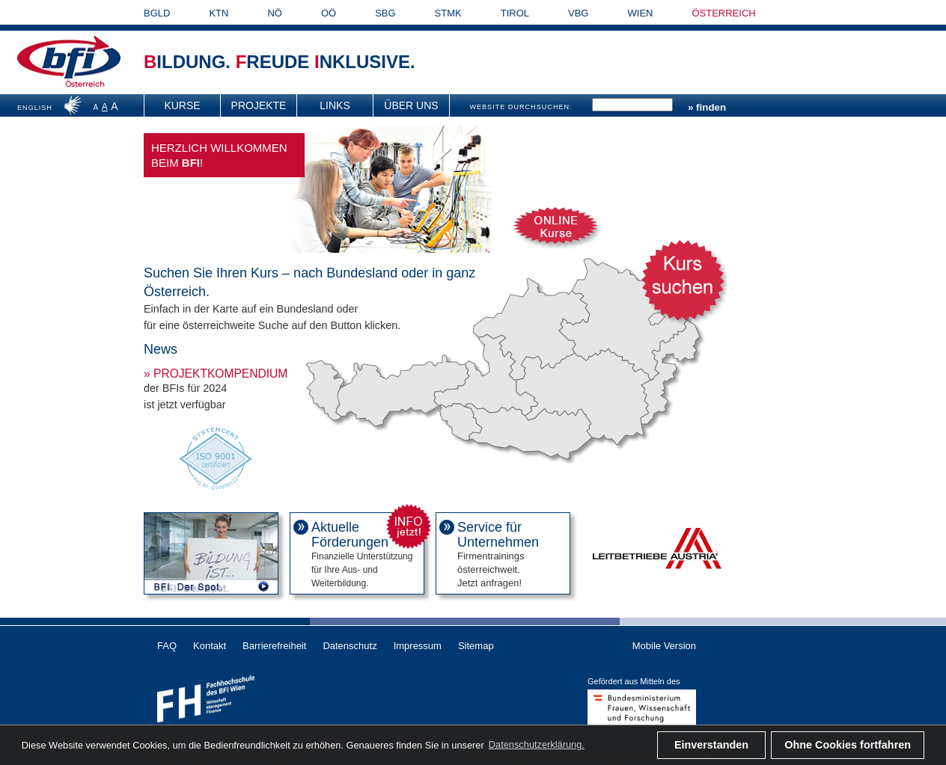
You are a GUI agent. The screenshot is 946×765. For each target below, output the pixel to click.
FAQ (167, 645)
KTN (218, 13)
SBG (385, 13)
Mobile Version (664, 645)
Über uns (411, 105)
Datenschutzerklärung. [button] (537, 744)
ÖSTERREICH (723, 13)
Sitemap (476, 645)
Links (335, 105)
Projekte (259, 105)
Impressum (418, 645)
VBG (578, 13)
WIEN (640, 13)
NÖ (274, 13)
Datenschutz (349, 645)
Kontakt (209, 645)
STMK (448, 13)
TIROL (515, 13)
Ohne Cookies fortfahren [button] (847, 745)
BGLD (157, 13)
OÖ (328, 13)
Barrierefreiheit (274, 645)
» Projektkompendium (215, 373)
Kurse (182, 105)
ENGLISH (34, 107)
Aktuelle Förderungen (349, 535)
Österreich (85, 84)
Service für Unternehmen (498, 535)
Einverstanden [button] (711, 745)
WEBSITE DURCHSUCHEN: (520, 107)
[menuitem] (182, 105)
